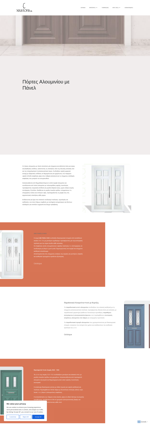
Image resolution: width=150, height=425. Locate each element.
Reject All (26, 417)
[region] (25, 411)
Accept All (38, 417)
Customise (12, 417)
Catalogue (128, 334)
